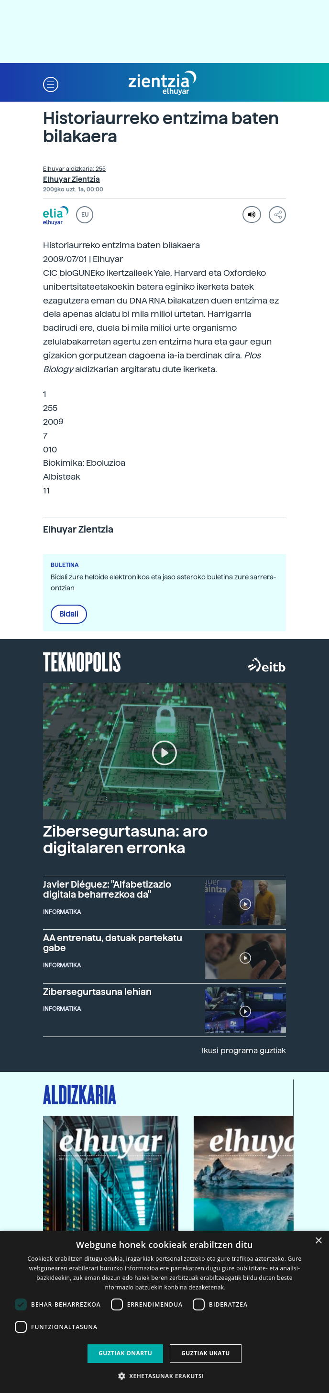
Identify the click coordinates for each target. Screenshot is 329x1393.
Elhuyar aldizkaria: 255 (74, 169)
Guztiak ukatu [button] (205, 1353)
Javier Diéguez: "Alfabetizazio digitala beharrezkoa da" (107, 889)
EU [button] (84, 214)
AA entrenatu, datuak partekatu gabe (112, 942)
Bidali (68, 614)
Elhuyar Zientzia (71, 179)
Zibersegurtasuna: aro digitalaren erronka (125, 839)
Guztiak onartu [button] (125, 1353)
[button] (50, 83)
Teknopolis (82, 661)
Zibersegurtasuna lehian (97, 991)
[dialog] (164, 1312)
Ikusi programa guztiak (244, 1050)
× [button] (318, 1241)
